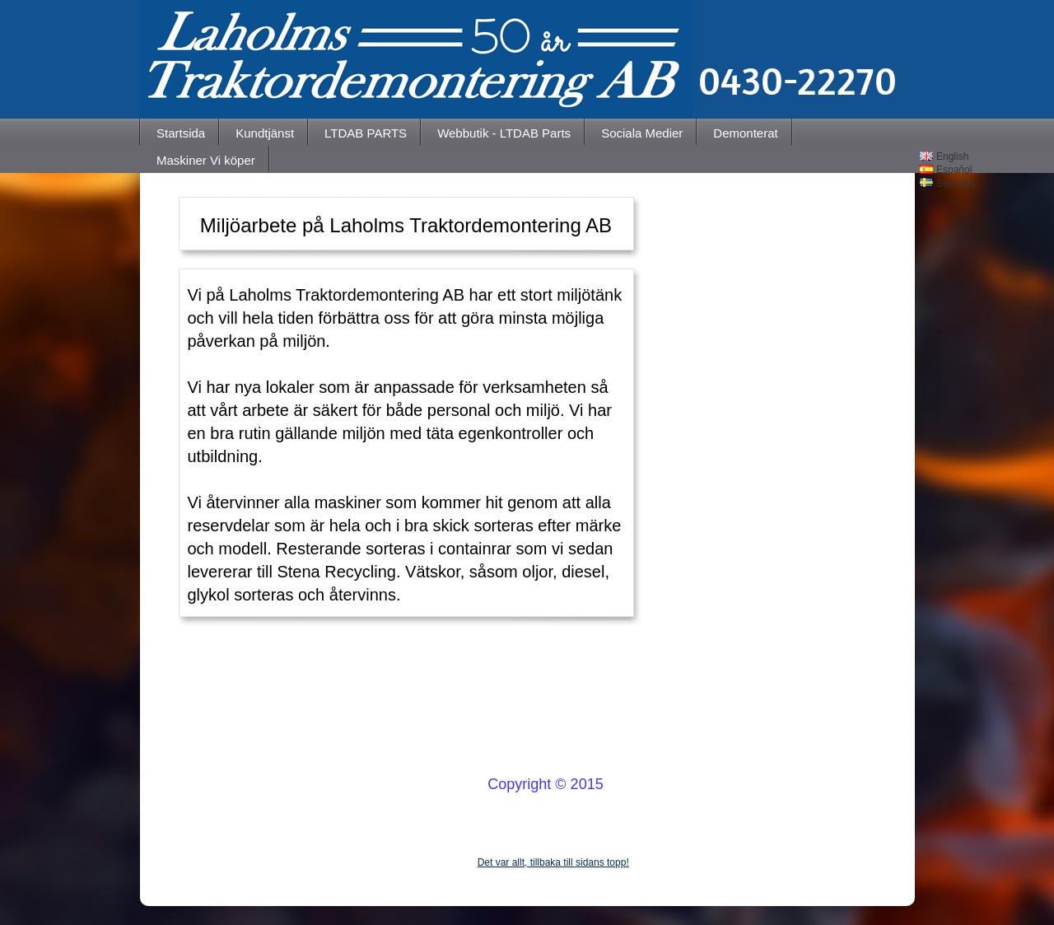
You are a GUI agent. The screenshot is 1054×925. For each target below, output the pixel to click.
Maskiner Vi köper (205, 160)
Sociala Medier (642, 133)
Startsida (180, 133)
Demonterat (745, 133)
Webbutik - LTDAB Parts (504, 133)
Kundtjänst (265, 133)
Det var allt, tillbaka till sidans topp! (553, 862)
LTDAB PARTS (365, 133)
